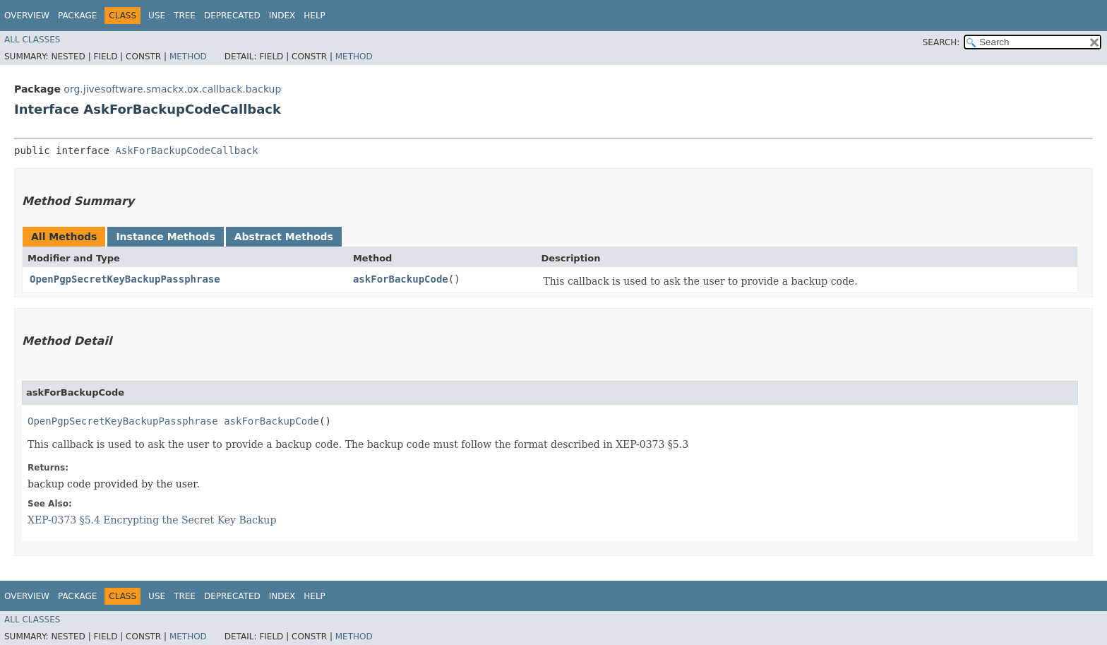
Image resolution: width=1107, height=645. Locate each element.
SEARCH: (941, 42)
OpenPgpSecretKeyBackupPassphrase (125, 279)
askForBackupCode (400, 279)
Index (282, 15)
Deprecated (232, 15)
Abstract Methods (283, 236)
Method (188, 56)
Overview (26, 15)
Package (77, 15)
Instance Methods (165, 236)
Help (314, 15)
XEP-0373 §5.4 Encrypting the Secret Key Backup (152, 520)
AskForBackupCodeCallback (186, 150)
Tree (185, 15)
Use (156, 15)
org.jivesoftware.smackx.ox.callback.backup (172, 89)
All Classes (32, 40)
